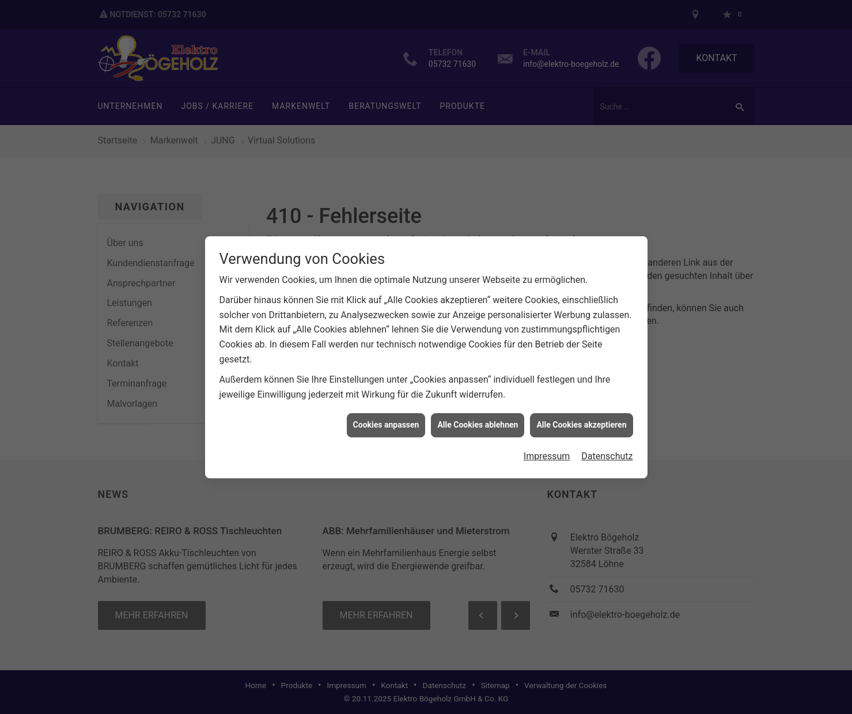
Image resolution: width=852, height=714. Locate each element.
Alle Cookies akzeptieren (581, 421)
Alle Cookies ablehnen (477, 421)
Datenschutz (607, 452)
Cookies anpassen (386, 421)
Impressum (547, 452)
